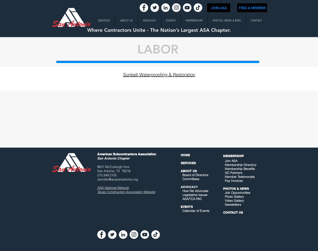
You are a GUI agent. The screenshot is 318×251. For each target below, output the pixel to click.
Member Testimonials (240, 177)
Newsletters (232, 205)
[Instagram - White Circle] (176, 7)
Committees (190, 179)
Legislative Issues (194, 195)
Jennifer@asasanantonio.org (117, 179)
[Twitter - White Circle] (154, 7)
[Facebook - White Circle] (144, 7)
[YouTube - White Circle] (187, 7)
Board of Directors (195, 175)
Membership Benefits (240, 169)
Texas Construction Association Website (126, 192)
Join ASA (231, 161)
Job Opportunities (237, 193)
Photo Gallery (234, 197)
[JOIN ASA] (218, 7)
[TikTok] (198, 7)
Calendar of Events (195, 211)
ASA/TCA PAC (192, 199)
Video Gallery (234, 201)
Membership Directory (240, 165)
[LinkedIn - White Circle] (165, 7)
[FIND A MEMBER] (252, 7)
